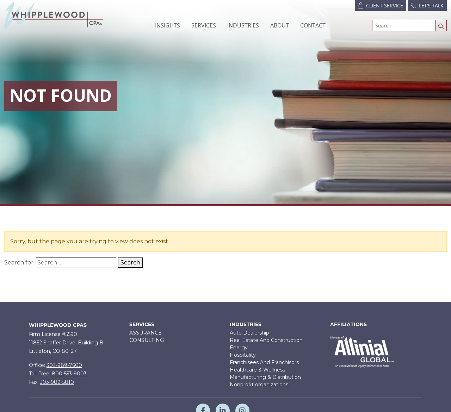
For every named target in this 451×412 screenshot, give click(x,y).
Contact (313, 25)
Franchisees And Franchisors (264, 362)
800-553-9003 (69, 373)
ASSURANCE (145, 333)
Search (130, 262)
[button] (204, 25)
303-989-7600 (64, 365)
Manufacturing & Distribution (265, 377)
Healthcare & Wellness (257, 370)
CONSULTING (146, 340)
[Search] (403, 25)
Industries (245, 324)
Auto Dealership (249, 333)
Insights (167, 25)
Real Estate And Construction (266, 340)
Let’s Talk (427, 5)
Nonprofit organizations (259, 384)
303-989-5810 (57, 382)
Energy (239, 347)
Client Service (380, 5)
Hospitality (243, 355)
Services (141, 324)
